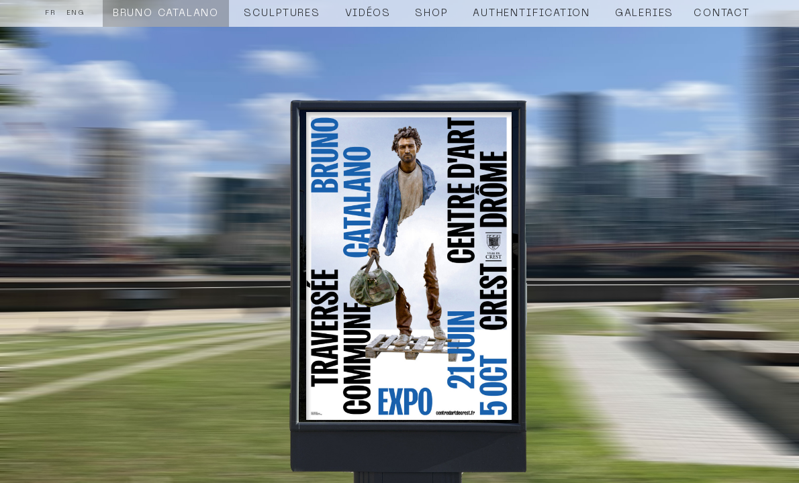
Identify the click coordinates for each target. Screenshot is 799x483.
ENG (75, 13)
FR (50, 13)
